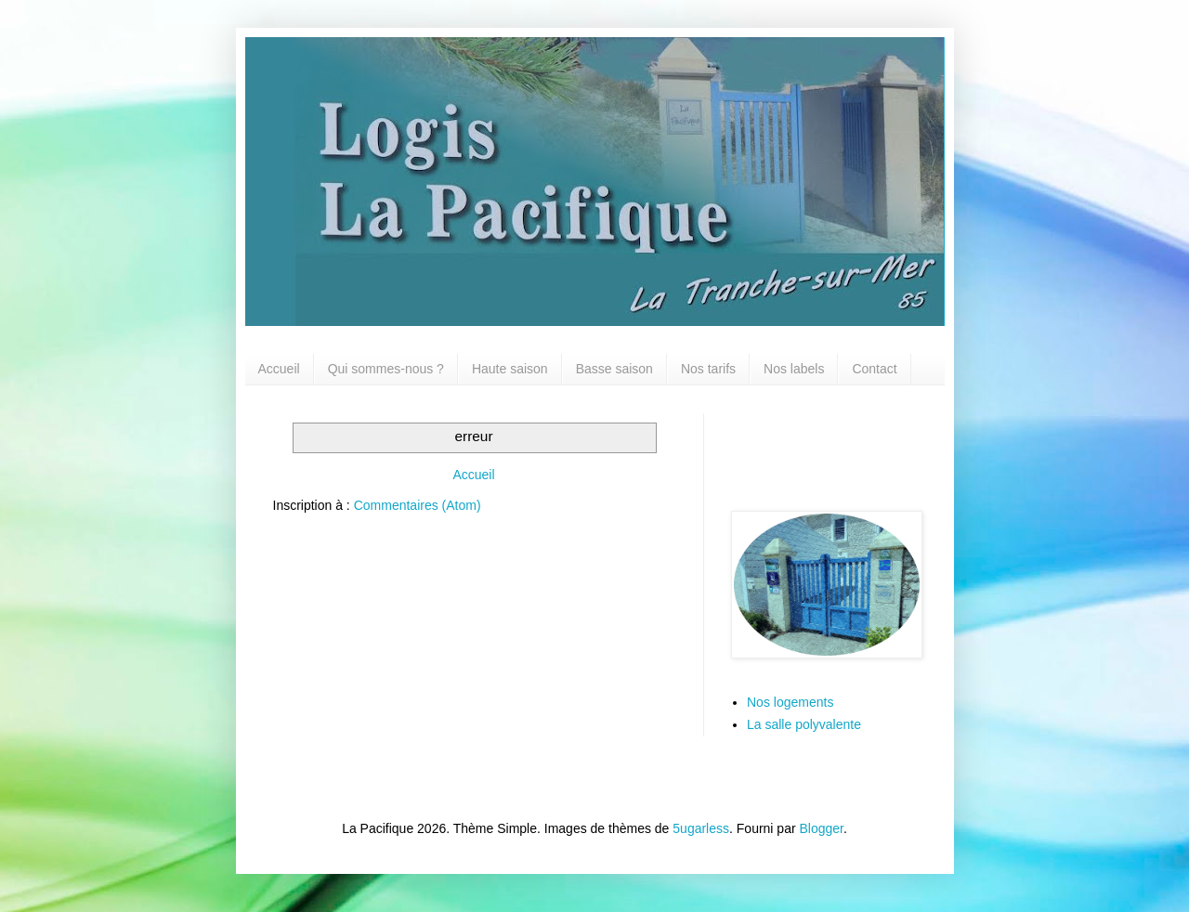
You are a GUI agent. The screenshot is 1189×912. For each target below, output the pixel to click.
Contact (874, 368)
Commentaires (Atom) (417, 505)
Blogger (821, 828)
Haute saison (510, 368)
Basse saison (614, 368)
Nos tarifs (708, 368)
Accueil (279, 368)
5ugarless (701, 828)
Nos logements (790, 702)
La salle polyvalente (804, 724)
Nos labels (794, 368)
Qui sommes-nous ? (386, 368)
